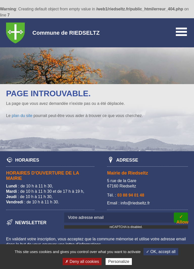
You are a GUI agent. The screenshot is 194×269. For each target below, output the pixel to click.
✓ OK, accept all (161, 251)
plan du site (22, 115)
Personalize (118, 261)
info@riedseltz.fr (135, 203)
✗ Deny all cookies (82, 261)
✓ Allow (182, 218)
